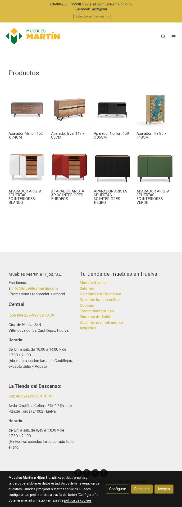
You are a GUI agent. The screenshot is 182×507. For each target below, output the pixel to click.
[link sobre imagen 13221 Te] (154, 167)
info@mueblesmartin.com (112, 4)
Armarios (88, 328)
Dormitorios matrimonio (101, 322)
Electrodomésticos (97, 311)
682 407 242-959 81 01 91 (31, 396)
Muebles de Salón (95, 317)
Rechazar (142, 489)
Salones (87, 288)
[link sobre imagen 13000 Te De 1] (27, 167)
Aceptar (164, 489)
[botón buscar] (163, 36)
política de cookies (77, 500)
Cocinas (87, 305)
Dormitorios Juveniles (100, 299)
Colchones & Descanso (100, 294)
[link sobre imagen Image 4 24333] (154, 109)
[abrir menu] (173, 36)
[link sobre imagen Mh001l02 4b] (27, 109)
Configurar (117, 489)
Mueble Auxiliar (93, 282)
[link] (33, 36)
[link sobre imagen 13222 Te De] (69, 167)
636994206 (58, 4)
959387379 (79, 4)
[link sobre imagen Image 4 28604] (112, 109)
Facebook (82, 9)
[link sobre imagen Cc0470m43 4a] (69, 109)
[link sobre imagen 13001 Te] (112, 167)
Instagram (99, 9)
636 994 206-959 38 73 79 (31, 315)
